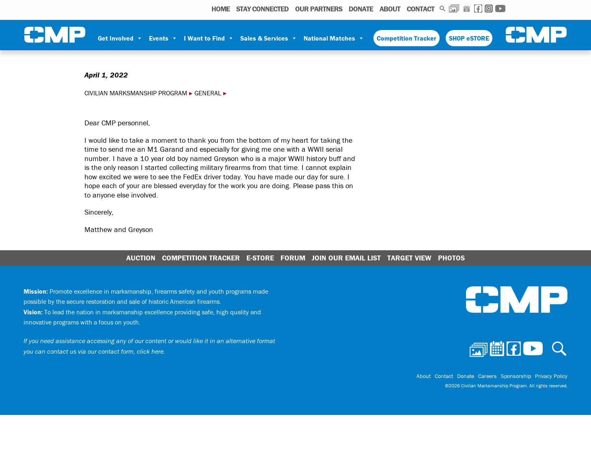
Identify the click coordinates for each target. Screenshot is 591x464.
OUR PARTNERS (318, 8)
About (390, 8)
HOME (220, 8)
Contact (420, 8)
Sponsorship (516, 376)
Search (443, 8)
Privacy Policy (551, 376)
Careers (487, 376)
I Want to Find (209, 38)
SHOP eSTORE (469, 38)
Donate (361, 8)
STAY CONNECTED (262, 8)
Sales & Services (268, 38)
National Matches (334, 38)
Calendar (467, 8)
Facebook (478, 8)
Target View (409, 257)
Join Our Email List (346, 257)
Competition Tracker (406, 38)
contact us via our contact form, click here (105, 351)
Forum (292, 257)
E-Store (260, 257)
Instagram (489, 8)
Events (163, 38)
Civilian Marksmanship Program (54, 35)
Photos (454, 8)
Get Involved (120, 38)
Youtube (500, 8)
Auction (140, 257)
